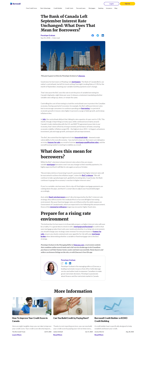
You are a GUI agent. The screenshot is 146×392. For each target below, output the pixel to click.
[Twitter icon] (34, 360)
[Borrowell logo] (15, 4)
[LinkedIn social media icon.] (43, 360)
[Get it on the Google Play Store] (39, 354)
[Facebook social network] (20, 360)
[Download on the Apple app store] (25, 354)
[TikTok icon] (29, 360)
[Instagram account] (25, 360)
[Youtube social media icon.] (38, 360)
